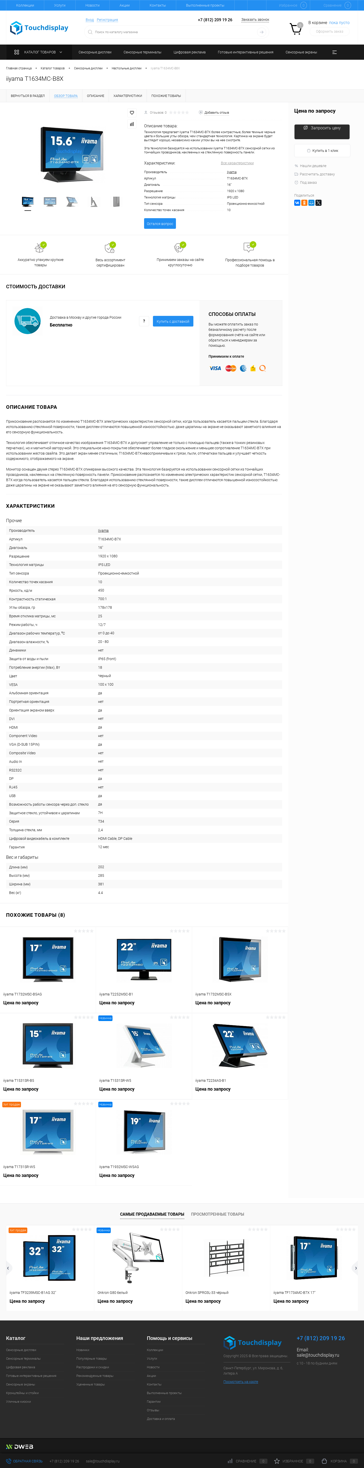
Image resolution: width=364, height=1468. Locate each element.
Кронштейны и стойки (22, 1393)
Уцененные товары (90, 1384)
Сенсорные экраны (20, 1384)
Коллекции (25, 5)
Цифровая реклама (20, 1367)
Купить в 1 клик (322, 151)
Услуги (59, 5)
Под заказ (305, 182)
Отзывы (153, 1410)
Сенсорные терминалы (23, 1358)
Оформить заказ (329, 31)
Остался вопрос (160, 224)
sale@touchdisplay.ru (318, 1355)
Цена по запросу (48, 1005)
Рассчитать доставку (314, 174)
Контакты (158, 5)
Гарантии (154, 1401)
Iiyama (232, 172)
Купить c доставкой (173, 321)
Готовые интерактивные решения (31, 1376)
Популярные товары (91, 1358)
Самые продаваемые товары (152, 1214)
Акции (125, 5)
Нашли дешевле (310, 166)
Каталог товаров (39, 52)
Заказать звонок (255, 19)
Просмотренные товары (217, 1214)
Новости (92, 5)
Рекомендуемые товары (94, 1376)
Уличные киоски (18, 1401)
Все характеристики (237, 163)
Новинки (82, 1350)
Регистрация (107, 20)
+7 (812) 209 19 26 (64, 1461)
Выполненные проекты (205, 5)
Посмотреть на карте (240, 1382)
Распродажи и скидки (92, 1367)
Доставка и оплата (161, 1419)
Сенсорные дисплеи (21, 1350)
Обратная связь (24, 1461)
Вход (90, 20)
